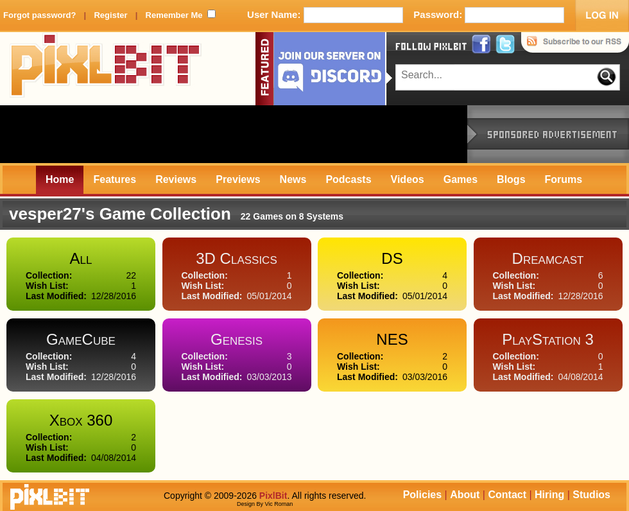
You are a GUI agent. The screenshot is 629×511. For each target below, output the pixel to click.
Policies (422, 494)
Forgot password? (39, 15)
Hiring (549, 494)
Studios (591, 494)
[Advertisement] (233, 134)
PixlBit (106, 68)
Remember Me (174, 15)
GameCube (81, 339)
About (464, 494)
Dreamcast (548, 258)
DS (391, 258)
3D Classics (236, 258)
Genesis (237, 339)
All (81, 258)
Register (110, 15)
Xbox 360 (81, 420)
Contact (507, 494)
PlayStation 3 (548, 339)
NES (392, 339)
